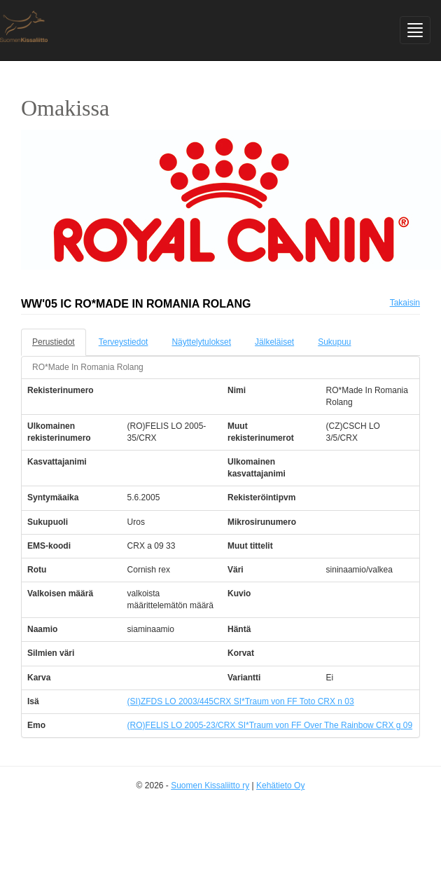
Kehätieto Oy (280, 785)
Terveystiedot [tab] (123, 342)
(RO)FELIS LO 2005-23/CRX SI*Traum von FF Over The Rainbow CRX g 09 (269, 725)
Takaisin (405, 303)
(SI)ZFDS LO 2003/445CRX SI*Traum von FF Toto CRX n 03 (240, 701)
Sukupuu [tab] (334, 342)
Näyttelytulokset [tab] (201, 342)
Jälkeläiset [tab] (274, 342)
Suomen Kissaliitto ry (210, 785)
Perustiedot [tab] (53, 342)
